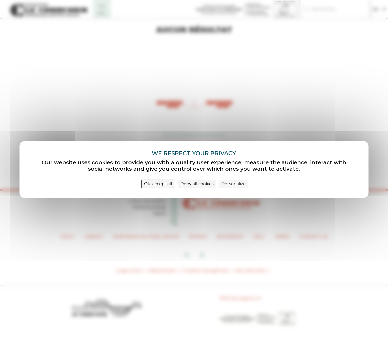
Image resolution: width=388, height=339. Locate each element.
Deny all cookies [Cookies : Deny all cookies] (197, 183)
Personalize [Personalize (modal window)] (234, 183)
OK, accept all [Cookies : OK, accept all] (158, 183)
